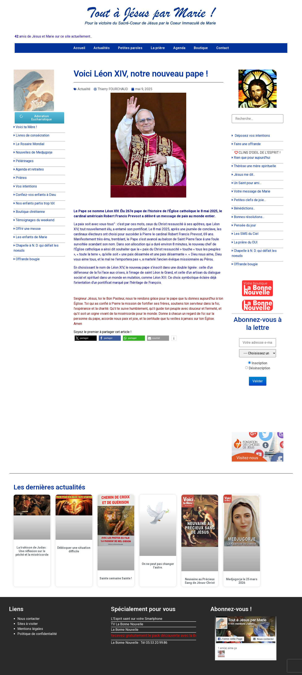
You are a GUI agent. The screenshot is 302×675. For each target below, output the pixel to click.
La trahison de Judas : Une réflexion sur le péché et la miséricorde (32, 551)
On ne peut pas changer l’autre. (158, 565)
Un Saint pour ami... (247, 183)
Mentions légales (30, 629)
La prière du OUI (246, 242)
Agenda (179, 48)
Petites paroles (130, 48)
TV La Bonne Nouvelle (127, 624)
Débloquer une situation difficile (73, 549)
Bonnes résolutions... (249, 217)
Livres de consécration (32, 135)
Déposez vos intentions (252, 136)
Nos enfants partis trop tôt (35, 203)
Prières (21, 178)
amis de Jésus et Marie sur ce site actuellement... (53, 36)
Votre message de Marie (252, 191)
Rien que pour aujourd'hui (252, 158)
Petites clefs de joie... (250, 200)
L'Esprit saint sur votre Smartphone (136, 619)
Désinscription (259, 368)
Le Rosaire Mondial (30, 144)
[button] (86, 338)
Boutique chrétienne (30, 212)
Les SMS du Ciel (246, 234)
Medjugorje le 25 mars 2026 (241, 580)
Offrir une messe (28, 229)
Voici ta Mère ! (26, 127)
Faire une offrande (247, 144)
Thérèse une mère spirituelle (255, 166)
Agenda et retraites (30, 169)
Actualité (84, 89)
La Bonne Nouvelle (124, 630)
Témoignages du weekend (35, 220)
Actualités (102, 48)
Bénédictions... (244, 208)
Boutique (201, 48)
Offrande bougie (28, 259)
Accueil (79, 48)
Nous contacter (28, 619)
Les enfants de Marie (31, 237)
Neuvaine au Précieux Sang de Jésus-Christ (200, 580)
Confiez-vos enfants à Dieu (36, 195)
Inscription (259, 363)
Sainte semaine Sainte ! (116, 578)
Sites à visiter (27, 624)
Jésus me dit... (244, 175)
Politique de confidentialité (37, 634)
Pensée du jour (245, 225)
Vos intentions (26, 186)
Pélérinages (25, 161)
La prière (158, 48)
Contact (222, 48)
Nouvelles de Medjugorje (34, 152)
